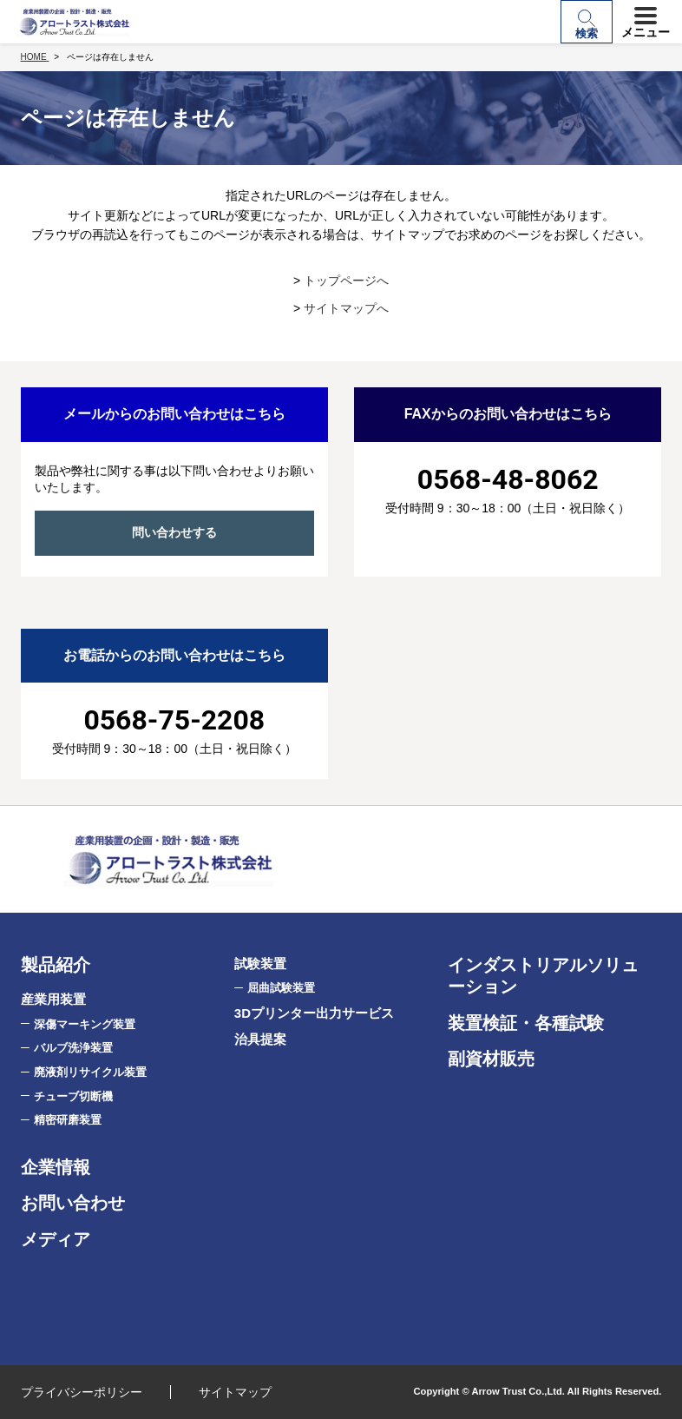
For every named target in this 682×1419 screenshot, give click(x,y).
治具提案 (260, 1039)
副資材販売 (491, 1058)
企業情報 (55, 1167)
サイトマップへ (346, 308)
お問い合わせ (73, 1202)
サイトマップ (235, 1392)
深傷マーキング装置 (84, 1024)
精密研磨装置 (68, 1119)
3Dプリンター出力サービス (314, 1013)
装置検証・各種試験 (526, 1023)
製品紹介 (55, 964)
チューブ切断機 (73, 1096)
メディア (55, 1239)
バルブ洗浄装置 (73, 1047)
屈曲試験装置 (281, 987)
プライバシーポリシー (81, 1392)
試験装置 (260, 963)
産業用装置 (53, 999)
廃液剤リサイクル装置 (90, 1072)
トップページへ (346, 280)
